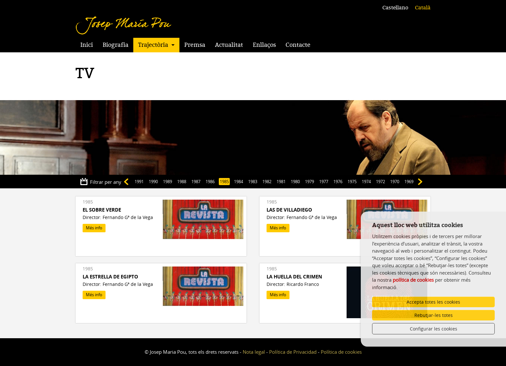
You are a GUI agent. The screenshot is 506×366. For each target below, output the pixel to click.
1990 (153, 181)
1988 (181, 181)
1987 (195, 181)
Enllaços (264, 44)
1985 (224, 181)
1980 (295, 181)
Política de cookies (341, 352)
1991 (139, 181)
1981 (281, 181)
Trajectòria (153, 44)
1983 (252, 181)
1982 (266, 181)
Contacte (298, 44)
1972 (380, 181)
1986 (210, 181)
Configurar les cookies (433, 329)
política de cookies (413, 280)
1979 (309, 181)
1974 (366, 181)
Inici (86, 44)
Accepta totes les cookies (433, 302)
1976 (337, 181)
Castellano (395, 8)
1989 (167, 181)
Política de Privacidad (293, 352)
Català (422, 8)
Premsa (194, 44)
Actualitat (229, 44)
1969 (408, 181)
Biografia (115, 44)
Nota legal (254, 352)
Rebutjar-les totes (433, 315)
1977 (323, 181)
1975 (352, 181)
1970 (394, 181)
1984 (238, 181)
